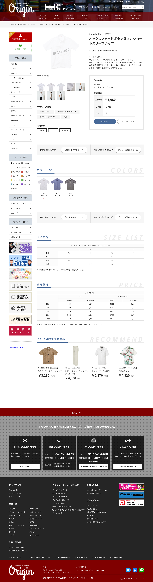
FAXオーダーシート (17, 213)
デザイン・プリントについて (65, 485)
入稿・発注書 (15, 542)
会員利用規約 (117, 557)
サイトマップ (82, 557)
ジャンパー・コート (17, 130)
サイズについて (92, 505)
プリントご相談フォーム (128, 150)
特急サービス (92, 515)
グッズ (13, 144)
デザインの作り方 (58, 493)
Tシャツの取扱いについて (61, 506)
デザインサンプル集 (59, 490)
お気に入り (85, 7)
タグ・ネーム (15, 148)
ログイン (108, 7)
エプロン (14, 111)
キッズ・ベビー (16, 92)
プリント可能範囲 (58, 503)
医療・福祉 (14, 120)
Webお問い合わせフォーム (97, 490)
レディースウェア (17, 87)
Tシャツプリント (15, 493)
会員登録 (97, 7)
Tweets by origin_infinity (16, 347)
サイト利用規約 (99, 557)
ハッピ (13, 125)
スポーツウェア (16, 82)
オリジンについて (17, 557)
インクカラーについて (60, 500)
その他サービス (92, 518)
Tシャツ (13, 68)
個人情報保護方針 (63, 557)
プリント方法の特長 (59, 496)
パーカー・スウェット (18, 78)
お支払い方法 (92, 509)
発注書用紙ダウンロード (18, 550)
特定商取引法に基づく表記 (40, 557)
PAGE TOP (76, 413)
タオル (13, 106)
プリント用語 (57, 513)
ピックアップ (15, 485)
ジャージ (14, 134)
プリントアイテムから (18, 204)
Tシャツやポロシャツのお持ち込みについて (68, 510)
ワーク (53, 130)
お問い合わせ (15, 237)
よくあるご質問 (16, 232)
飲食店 (42, 130)
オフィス (65, 130)
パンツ (13, 139)
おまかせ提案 (15, 208)
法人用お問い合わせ (94, 493)
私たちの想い (14, 490)
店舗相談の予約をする (128, 466)
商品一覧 (23, 24)
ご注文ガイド (15, 227)
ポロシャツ (14, 73)
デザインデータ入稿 (16, 547)
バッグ (13, 97)
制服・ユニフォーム (37, 24)
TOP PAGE (12, 24)
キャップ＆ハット (17, 101)
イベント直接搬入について (97, 522)
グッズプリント (15, 496)
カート (118, 7)
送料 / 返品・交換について (96, 512)
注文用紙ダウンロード (74, 150)
